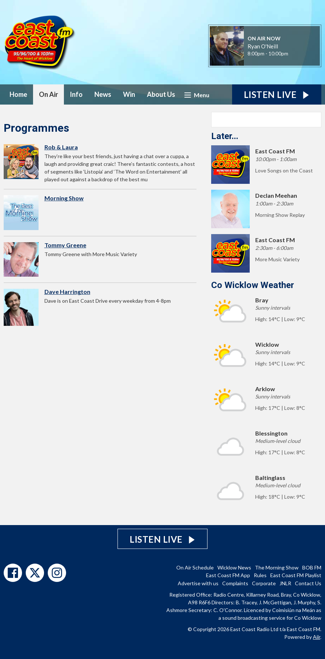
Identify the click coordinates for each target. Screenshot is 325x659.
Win (129, 94)
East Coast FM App (228, 575)
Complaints (235, 583)
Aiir (316, 637)
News (102, 94)
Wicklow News (234, 567)
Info (76, 94)
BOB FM (311, 567)
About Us (161, 94)
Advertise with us (198, 583)
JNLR (285, 583)
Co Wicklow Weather (252, 285)
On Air (48, 94)
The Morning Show (277, 567)
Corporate (264, 583)
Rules (260, 575)
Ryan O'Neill (263, 46)
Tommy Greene (65, 244)
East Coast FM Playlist (295, 575)
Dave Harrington (67, 291)
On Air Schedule (195, 567)
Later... (224, 136)
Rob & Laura (61, 146)
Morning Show (64, 197)
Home (18, 94)
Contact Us (308, 583)
